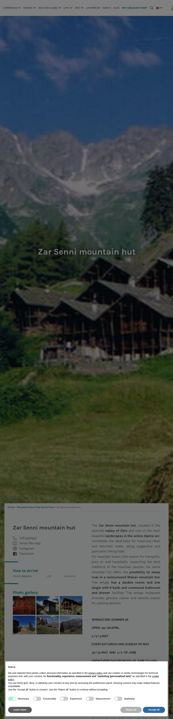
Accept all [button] (153, 709)
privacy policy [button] (95, 673)
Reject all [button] (131, 709)
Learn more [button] (20, 709)
